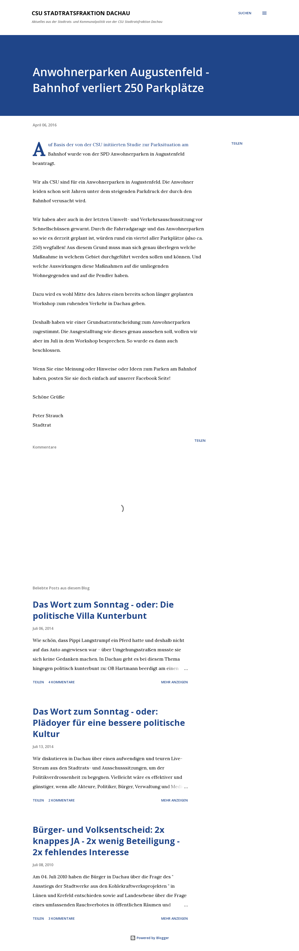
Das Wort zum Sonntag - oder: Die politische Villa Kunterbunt (103, 610)
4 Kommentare (61, 682)
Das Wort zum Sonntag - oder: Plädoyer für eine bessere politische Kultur (109, 723)
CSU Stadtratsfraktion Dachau (81, 13)
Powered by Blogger (149, 938)
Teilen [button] (236, 143)
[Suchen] (244, 13)
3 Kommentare (61, 918)
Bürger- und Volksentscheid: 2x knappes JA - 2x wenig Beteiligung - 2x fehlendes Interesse (106, 841)
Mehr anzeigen (174, 682)
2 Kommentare (61, 800)
